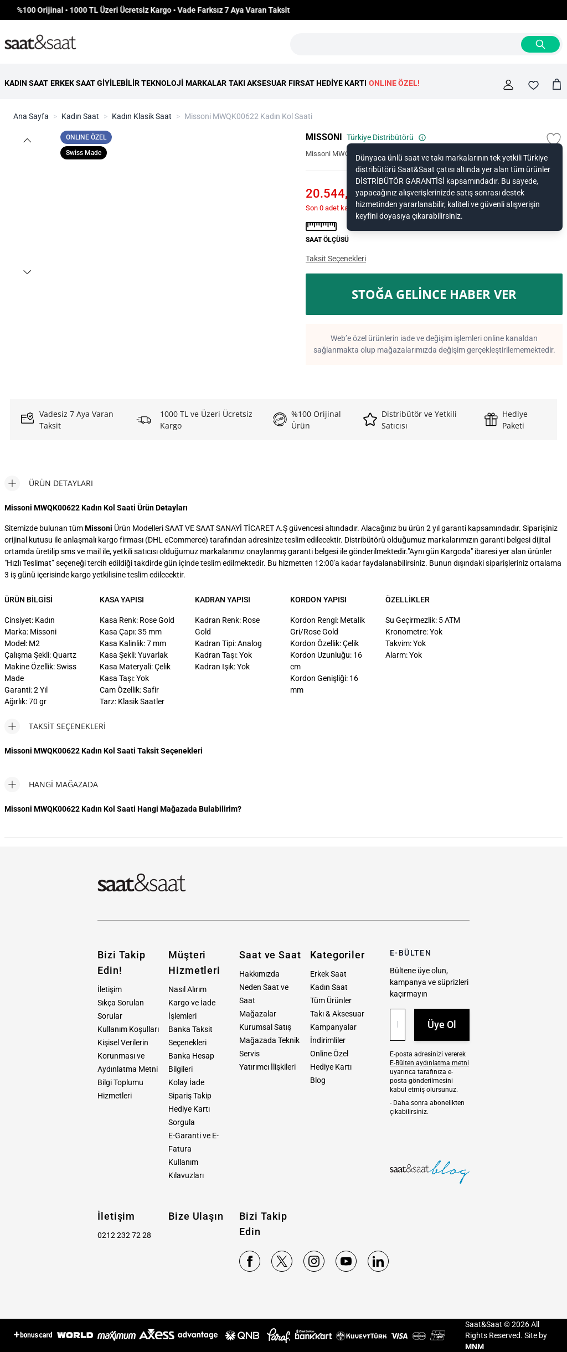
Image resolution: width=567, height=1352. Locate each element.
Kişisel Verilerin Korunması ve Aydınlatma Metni (127, 1056)
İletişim (109, 989)
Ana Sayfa (31, 116)
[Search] (540, 44)
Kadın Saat (80, 116)
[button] (26, 140)
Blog (318, 1080)
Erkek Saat (328, 973)
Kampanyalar (333, 1027)
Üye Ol (441, 1024)
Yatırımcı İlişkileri (267, 1066)
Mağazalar (257, 1013)
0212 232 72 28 (124, 1235)
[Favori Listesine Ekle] (554, 139)
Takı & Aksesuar (337, 1013)
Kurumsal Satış (265, 1027)
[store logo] (40, 42)
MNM (474, 1346)
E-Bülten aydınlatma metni (429, 1063)
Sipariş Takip (190, 1095)
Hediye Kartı (331, 1066)
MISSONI (324, 137)
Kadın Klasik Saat (142, 116)
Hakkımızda (259, 973)
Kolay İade (186, 1082)
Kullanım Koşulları (128, 1029)
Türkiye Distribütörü (386, 137)
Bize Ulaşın (196, 1216)
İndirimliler (328, 1040)
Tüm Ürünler (331, 1000)
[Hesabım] (508, 85)
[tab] (48, 483)
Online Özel (329, 1053)
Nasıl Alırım (187, 989)
